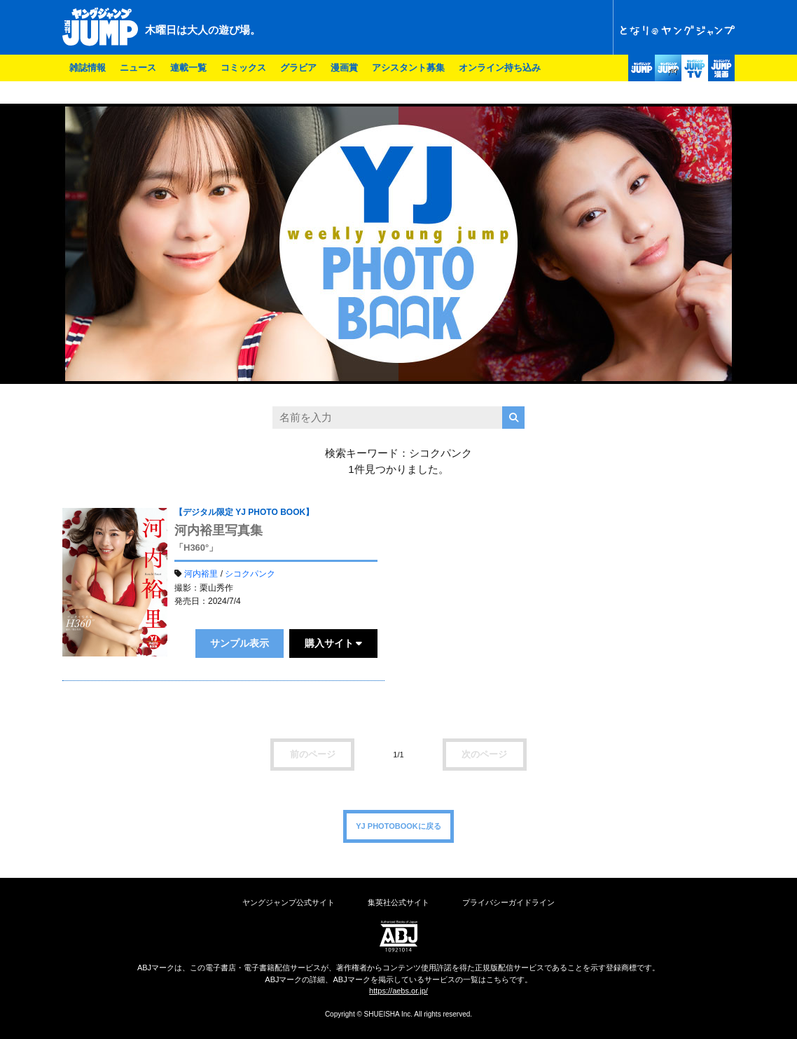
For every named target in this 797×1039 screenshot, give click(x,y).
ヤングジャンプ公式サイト (288, 902)
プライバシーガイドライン (508, 902)
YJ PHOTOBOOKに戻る (398, 826)
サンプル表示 (239, 643)
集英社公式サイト (398, 902)
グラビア (298, 67)
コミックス (243, 67)
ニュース (138, 67)
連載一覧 (188, 67)
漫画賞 (344, 67)
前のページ (312, 754)
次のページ (484, 754)
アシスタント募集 (408, 67)
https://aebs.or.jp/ (398, 990)
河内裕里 (201, 574)
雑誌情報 (87, 67)
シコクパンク (250, 574)
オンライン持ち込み (500, 67)
